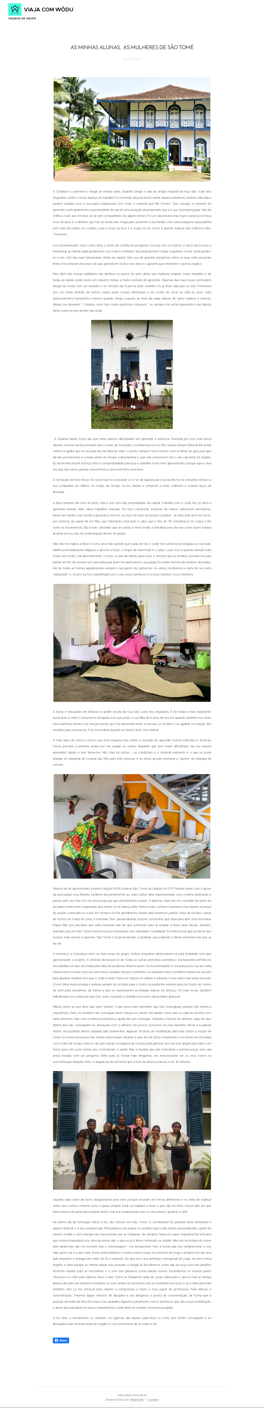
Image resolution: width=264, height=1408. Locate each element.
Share (61, 1340)
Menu (244, 12)
